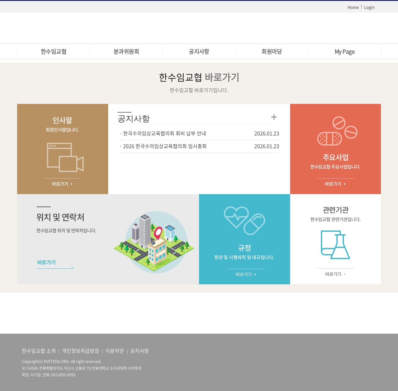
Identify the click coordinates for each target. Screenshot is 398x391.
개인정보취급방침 (80, 350)
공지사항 (139, 350)
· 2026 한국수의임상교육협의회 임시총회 (163, 146)
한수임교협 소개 (39, 350)
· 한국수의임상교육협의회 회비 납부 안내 (162, 133)
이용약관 (114, 350)
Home (353, 7)
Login (369, 7)
